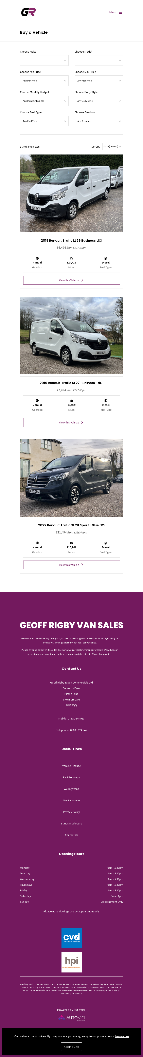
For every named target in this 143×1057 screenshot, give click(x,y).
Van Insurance (71, 800)
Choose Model (83, 51)
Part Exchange (71, 777)
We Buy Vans (71, 789)
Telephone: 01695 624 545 (71, 730)
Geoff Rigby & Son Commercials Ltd (28, 12)
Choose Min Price (30, 72)
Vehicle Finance (71, 766)
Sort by (95, 146)
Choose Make (28, 51)
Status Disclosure (71, 823)
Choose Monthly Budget (34, 92)
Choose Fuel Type (31, 112)
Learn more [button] (122, 1036)
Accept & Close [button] (71, 1046)
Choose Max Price (85, 72)
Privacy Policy (71, 812)
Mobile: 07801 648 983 (71, 718)
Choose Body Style (86, 92)
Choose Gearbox (85, 112)
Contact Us (71, 835)
